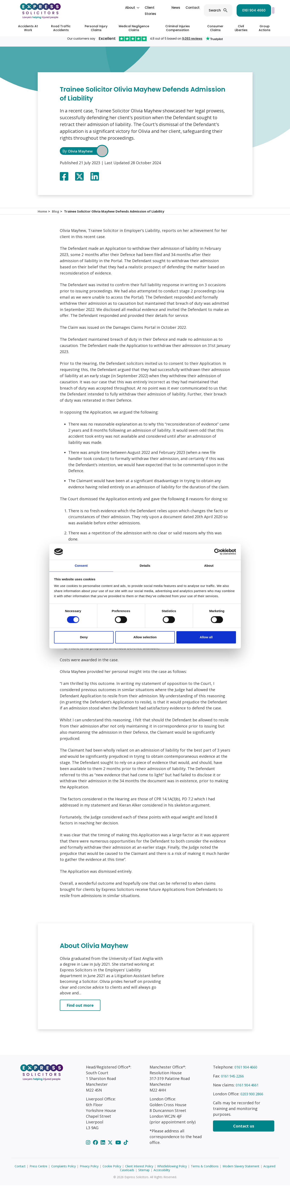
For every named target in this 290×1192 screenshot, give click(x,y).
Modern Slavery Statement (241, 1173)
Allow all (206, 637)
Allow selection (145, 637)
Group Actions (264, 28)
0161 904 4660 (214, 10)
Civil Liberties (241, 28)
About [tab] (209, 565)
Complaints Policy (63, 1173)
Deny (84, 637)
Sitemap (144, 1177)
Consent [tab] (81, 565)
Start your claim (255, 10)
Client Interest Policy (139, 1173)
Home (42, 215)
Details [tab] (145, 565)
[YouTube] (118, 1149)
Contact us (243, 1132)
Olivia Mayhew (82, 151)
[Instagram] (88, 1149)
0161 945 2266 (234, 1082)
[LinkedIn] (103, 1149)
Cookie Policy (112, 1173)
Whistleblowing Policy (172, 1173)
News (136, 7)
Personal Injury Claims (96, 28)
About (91, 7)
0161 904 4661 (248, 1091)
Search (175, 10)
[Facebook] (96, 1149)
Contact (153, 7)
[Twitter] (111, 1149)
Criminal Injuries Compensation (177, 28)
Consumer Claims (215, 28)
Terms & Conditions (205, 1173)
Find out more (80, 1012)
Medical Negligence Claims (134, 28)
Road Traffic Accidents (61, 28)
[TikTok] (126, 1149)
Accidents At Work (28, 28)
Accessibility (162, 1177)
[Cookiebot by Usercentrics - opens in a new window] (217, 551)
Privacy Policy (89, 1173)
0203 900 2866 (253, 1100)
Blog (56, 215)
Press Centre (38, 1173)
